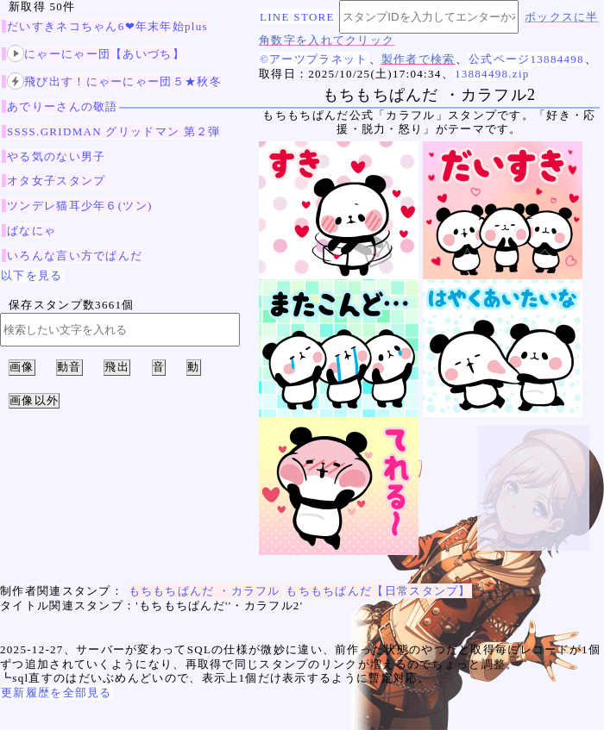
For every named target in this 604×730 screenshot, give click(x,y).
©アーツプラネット (314, 59)
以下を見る (32, 275)
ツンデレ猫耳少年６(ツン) (80, 205)
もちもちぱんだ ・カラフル (204, 590)
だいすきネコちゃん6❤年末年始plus (107, 26)
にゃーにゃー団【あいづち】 (96, 54)
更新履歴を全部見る (56, 692)
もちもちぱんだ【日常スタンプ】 (378, 590)
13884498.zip (492, 73)
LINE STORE (297, 16)
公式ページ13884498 (526, 59)
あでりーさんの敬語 (62, 106)
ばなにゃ (31, 230)
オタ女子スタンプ (56, 180)
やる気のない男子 (56, 156)
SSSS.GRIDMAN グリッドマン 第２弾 (114, 131)
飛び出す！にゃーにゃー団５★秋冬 (114, 81)
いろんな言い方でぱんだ (74, 255)
